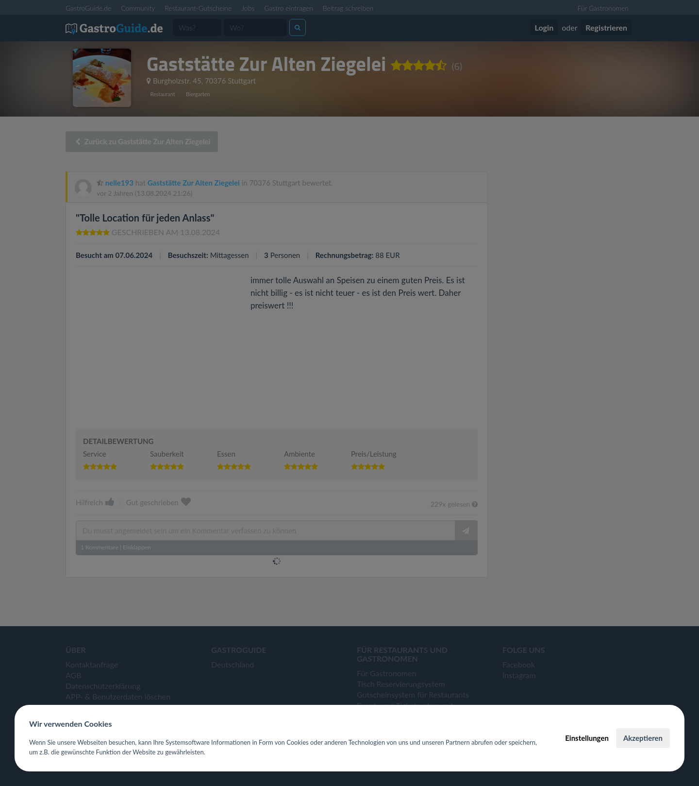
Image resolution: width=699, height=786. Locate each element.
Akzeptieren (643, 738)
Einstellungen (587, 738)
